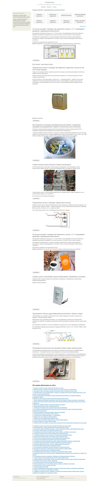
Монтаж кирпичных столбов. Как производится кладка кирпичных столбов (51, 427)
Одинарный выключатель (39, 15)
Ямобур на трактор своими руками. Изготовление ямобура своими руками (51, 398)
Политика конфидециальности (41, 478)
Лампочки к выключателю (39, 21)
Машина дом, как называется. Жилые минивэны (45, 416)
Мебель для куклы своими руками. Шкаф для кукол (46, 418)
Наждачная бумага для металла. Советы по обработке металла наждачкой (51, 444)
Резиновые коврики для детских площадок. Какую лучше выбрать (49, 412)
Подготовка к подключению (66, 21)
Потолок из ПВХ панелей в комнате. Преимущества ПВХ (47, 445)
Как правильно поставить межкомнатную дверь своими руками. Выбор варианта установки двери (57, 441)
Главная (43, 6)
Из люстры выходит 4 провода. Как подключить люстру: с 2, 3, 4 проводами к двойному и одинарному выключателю (58, 235)
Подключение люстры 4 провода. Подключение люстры (51, 203)
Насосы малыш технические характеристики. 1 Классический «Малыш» (51, 419)
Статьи (54, 6)
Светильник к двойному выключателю (80, 15)
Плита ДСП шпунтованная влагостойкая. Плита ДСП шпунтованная (50, 439)
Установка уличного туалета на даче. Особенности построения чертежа (51, 433)
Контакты (38, 476)
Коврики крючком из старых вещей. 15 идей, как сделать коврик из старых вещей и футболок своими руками (59, 459)
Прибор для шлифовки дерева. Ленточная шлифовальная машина (49, 404)
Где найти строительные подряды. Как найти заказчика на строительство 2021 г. (53, 442)
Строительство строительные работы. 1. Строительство (47, 415)
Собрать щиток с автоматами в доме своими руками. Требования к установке (58, 277)
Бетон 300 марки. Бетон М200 (41, 466)
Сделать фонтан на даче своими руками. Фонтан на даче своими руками (51, 457)
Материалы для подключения (52, 15)
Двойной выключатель (66, 15)
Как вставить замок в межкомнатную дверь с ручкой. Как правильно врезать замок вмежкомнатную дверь (59, 428)
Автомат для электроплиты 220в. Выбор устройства (46, 469)
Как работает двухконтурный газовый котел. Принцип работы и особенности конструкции (55, 431)
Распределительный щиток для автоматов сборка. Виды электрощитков (57, 348)
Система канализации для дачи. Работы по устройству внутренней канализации (53, 435)
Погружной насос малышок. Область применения (45, 460)
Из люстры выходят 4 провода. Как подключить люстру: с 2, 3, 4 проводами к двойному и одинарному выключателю (58, 30)
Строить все (49, 2)
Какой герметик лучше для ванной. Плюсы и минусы (46, 413)
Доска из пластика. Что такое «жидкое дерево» (45, 421)
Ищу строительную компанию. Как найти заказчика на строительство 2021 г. (52, 447)
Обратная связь (62, 476)
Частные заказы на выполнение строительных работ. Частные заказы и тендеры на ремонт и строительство (59, 400)
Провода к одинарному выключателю (80, 21)
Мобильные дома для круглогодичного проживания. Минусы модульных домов (52, 425)
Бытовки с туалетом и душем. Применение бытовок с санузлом (48, 388)
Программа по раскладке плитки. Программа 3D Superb (47, 450)
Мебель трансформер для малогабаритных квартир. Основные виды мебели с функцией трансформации (59, 468)
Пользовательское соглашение (44, 476)
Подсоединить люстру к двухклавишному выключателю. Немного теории (57, 314)
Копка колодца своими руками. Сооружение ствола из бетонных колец (50, 436)
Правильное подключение (53, 21)
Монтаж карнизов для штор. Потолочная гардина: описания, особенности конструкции (54, 463)
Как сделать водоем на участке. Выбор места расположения (48, 462)
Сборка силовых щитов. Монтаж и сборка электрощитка (51, 165)
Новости (49, 6)
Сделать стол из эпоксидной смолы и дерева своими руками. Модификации (52, 438)
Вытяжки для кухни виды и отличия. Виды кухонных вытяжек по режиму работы (53, 448)
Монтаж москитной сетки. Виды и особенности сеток (46, 406)
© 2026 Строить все (16, 476)
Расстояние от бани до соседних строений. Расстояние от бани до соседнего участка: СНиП (55, 391)
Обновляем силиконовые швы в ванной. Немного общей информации (50, 407)
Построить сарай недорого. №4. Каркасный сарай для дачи (48, 430)
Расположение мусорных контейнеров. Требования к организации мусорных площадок (54, 456)
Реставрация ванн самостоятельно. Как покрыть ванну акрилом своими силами (53, 451)
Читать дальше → (36, 60)
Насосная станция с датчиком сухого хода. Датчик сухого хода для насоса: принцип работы (55, 389)
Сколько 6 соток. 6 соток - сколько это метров (44, 465)
